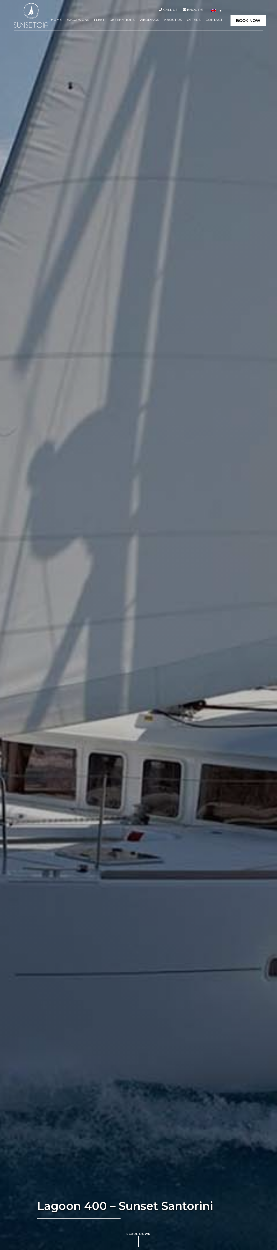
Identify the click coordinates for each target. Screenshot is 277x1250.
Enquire (193, 10)
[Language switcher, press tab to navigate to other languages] (216, 10)
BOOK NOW (248, 20)
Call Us (168, 10)
